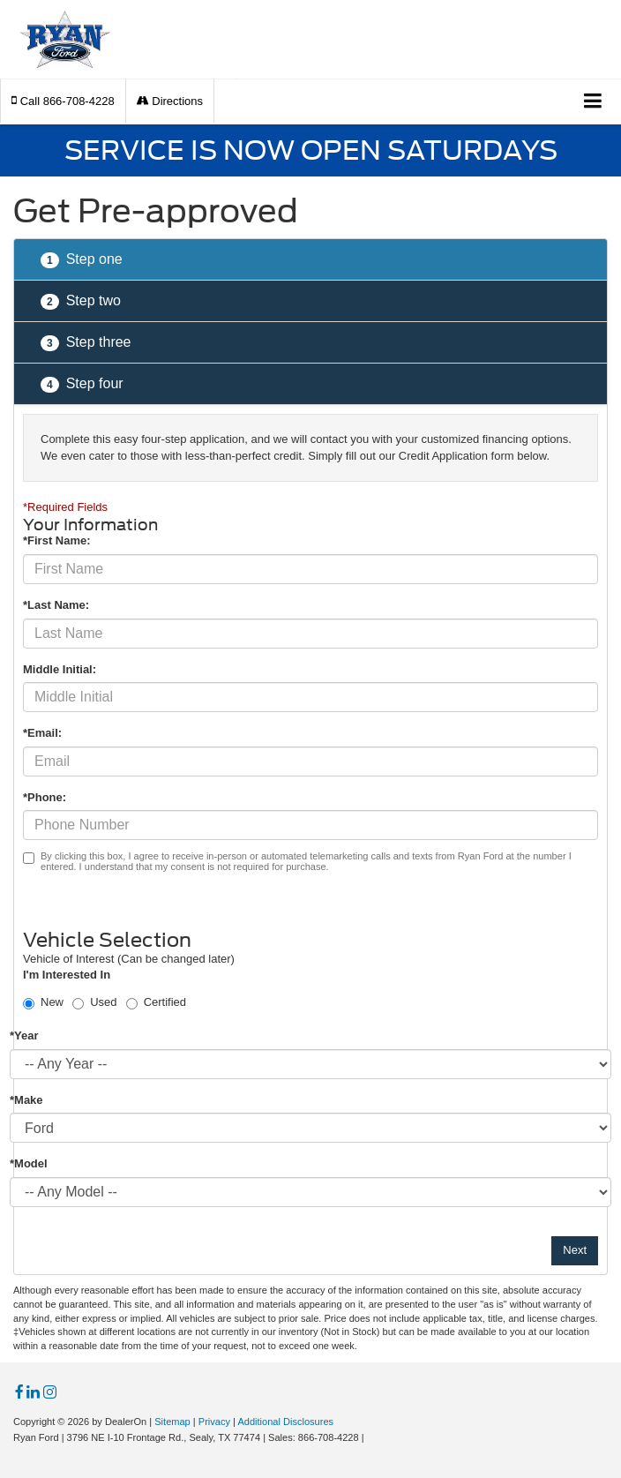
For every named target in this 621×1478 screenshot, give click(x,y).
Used (103, 1002)
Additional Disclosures (285, 1421)
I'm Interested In (66, 974)
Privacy (214, 1421)
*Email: (42, 732)
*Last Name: (56, 604)
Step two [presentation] (81, 301)
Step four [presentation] (82, 384)
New (52, 1002)
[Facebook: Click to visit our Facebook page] (19, 1392)
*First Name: (57, 540)
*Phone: (44, 797)
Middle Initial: (59, 669)
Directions (170, 101)
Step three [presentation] (86, 342)
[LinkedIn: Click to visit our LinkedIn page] (33, 1392)
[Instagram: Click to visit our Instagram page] (49, 1392)
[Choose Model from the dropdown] (310, 1192)
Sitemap (172, 1421)
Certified (165, 1002)
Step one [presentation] (82, 259)
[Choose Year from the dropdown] (310, 1064)
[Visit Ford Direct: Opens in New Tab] (372, 1437)
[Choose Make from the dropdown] (310, 1128)
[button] (63, 101)
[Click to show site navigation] (593, 101)
